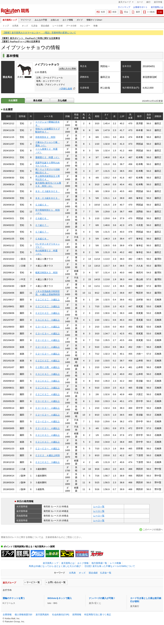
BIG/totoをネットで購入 (60, 598)
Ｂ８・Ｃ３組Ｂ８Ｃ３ (47, 198)
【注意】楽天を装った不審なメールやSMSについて (109, 566)
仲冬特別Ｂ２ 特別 (45, 137)
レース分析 (58, 26)
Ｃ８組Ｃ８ (42, 238)
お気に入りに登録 (67, 68)
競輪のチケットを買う (14, 598)
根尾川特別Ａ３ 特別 (46, 272)
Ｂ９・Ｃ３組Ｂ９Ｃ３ (47, 191)
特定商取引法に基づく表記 (97, 614)
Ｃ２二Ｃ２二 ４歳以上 (47, 394)
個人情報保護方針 (23, 614)
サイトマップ (124, 7)
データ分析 (71, 26)
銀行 (148, 2)
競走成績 (45, 26)
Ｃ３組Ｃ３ (42, 204)
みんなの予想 (41, 20)
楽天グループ (124, 2)
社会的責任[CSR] (60, 614)
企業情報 (7, 614)
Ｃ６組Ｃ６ (42, 218)
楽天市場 (158, 2)
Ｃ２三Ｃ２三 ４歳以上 (47, 360)
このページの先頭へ (153, 529)
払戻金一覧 (105, 572)
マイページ (26, 20)
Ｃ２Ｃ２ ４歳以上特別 (47, 455)
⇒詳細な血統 (65, 88)
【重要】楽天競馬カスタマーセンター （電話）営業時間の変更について (39, 32)
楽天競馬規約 (42, 614)
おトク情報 (68, 20)
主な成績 (62, 100)
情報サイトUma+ (94, 20)
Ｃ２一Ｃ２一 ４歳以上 (47, 340)
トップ (6, 26)
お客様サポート (140, 7)
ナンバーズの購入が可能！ (102, 598)
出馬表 (15, 26)
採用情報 (76, 614)
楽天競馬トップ (10, 20)
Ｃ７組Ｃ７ (42, 225)
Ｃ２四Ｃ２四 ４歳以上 (47, 367)
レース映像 (115, 563)
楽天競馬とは (157, 7)
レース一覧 (98, 506)
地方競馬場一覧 (99, 563)
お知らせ (55, 20)
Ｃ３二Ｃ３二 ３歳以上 (47, 320)
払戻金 (34, 26)
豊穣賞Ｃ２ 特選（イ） (47, 157)
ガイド (80, 20)
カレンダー (85, 26)
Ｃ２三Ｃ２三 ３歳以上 (47, 313)
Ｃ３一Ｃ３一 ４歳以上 (47, 326)
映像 (96, 26)
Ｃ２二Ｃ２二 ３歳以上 (47, 299)
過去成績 (37, 100)
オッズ (25, 26)
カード (140, 2)
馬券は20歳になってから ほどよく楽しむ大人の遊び (55, 566)
